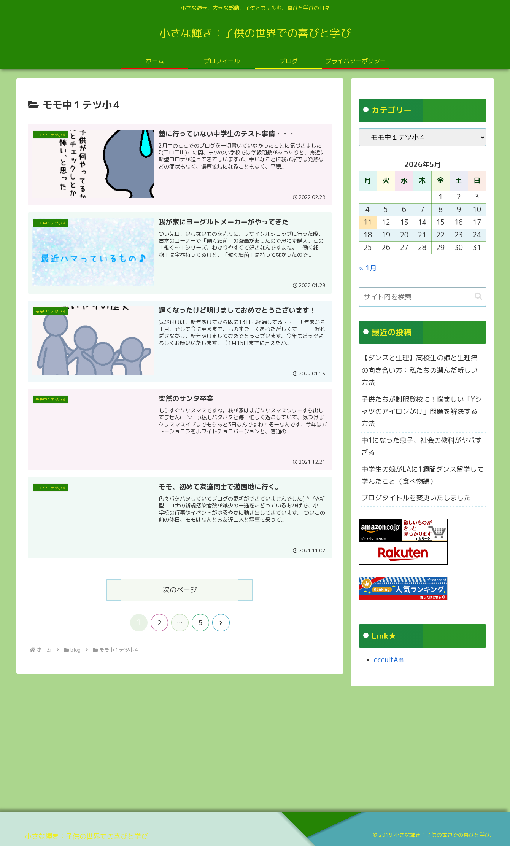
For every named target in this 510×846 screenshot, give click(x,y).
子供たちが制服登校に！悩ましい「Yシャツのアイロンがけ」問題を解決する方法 (421, 411)
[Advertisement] (244, 746)
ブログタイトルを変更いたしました (416, 498)
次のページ (180, 590)
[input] (422, 297)
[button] (478, 296)
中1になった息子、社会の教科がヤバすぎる (421, 446)
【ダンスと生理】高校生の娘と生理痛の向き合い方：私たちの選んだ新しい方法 (419, 370)
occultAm (389, 660)
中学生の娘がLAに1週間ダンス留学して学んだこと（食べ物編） (422, 475)
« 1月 (368, 268)
